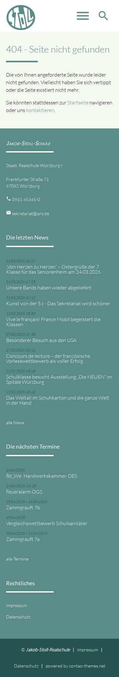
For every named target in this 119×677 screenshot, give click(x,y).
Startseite (78, 102)
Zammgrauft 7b (23, 507)
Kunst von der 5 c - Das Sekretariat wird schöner (58, 303)
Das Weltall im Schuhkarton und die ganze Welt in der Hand (57, 400)
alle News (15, 422)
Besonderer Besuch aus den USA (41, 340)
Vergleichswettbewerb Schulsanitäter (46, 523)
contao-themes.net (87, 665)
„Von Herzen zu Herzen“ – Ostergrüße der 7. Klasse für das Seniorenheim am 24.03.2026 (53, 269)
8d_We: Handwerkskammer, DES (41, 475)
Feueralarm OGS (24, 491)
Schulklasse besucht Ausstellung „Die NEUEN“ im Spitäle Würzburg (59, 379)
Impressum (16, 605)
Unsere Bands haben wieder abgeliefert (48, 287)
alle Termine (17, 559)
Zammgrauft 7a (23, 539)
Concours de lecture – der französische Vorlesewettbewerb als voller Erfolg (48, 358)
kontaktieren (40, 110)
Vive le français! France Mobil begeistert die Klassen (53, 322)
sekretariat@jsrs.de (30, 213)
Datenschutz (18, 616)
